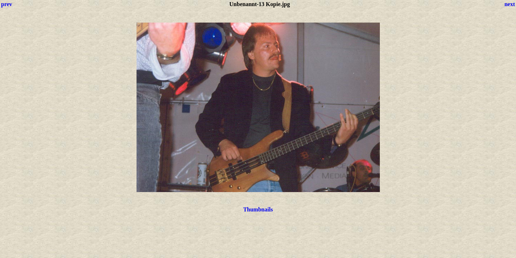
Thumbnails (258, 209)
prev (6, 4)
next (510, 4)
